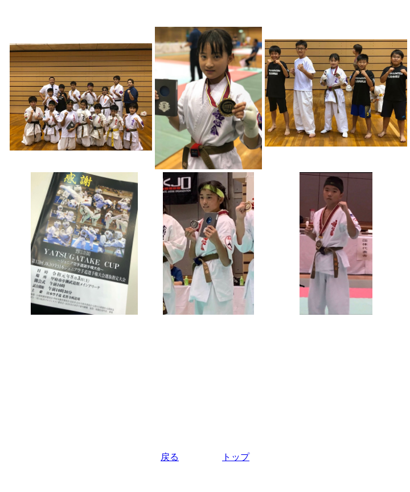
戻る (170, 457)
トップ (235, 457)
